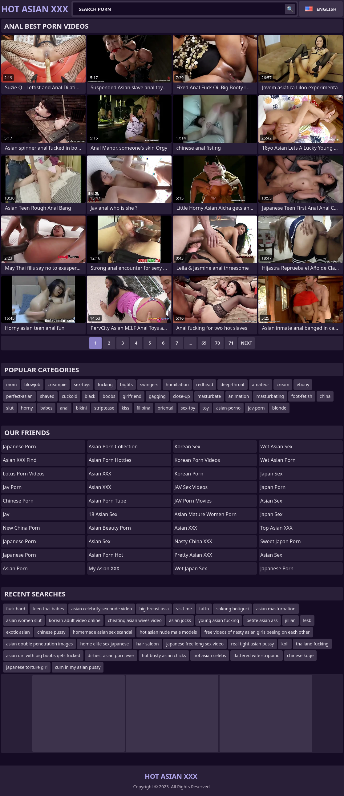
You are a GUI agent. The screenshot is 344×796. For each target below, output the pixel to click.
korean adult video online (74, 620)
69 (203, 343)
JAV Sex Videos (191, 487)
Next (246, 343)
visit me (184, 609)
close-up (181, 396)
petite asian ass (261, 620)
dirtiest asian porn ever (111, 655)
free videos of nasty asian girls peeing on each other (257, 632)
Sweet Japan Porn (280, 541)
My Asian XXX (104, 568)
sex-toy (188, 408)
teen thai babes (48, 609)
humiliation (177, 384)
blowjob (32, 384)
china (325, 396)
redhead (204, 384)
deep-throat (233, 384)
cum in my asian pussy (77, 667)
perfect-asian (19, 396)
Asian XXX (100, 473)
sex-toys (82, 384)
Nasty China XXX (193, 541)
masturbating (270, 396)
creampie (57, 384)
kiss (125, 408)
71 (231, 343)
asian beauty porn (110, 527)
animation (239, 396)
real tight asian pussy (252, 644)
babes (46, 408)
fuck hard (15, 609)
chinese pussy (51, 632)
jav (6, 514)
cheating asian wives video (135, 620)
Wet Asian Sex (276, 446)
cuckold (69, 396)
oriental (165, 408)
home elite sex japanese (104, 644)
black (90, 396)
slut (10, 408)
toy (206, 408)
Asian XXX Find (20, 460)
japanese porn (19, 555)
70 (217, 343)
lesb (307, 620)
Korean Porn (189, 473)
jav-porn (256, 408)
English (327, 9)
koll (284, 644)
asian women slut (24, 620)
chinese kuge (300, 655)
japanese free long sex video (195, 644)
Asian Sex (100, 541)
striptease (104, 408)
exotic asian (18, 632)
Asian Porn (15, 568)
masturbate (209, 396)
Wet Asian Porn (277, 460)
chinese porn (18, 500)
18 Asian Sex (103, 514)
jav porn (12, 487)
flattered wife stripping (256, 655)
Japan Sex (271, 473)
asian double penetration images (39, 644)
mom (11, 384)
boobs (109, 396)
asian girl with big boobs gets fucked (43, 655)
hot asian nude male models (168, 632)
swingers (149, 384)
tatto (204, 609)
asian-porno (228, 408)
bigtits (126, 384)
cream (283, 384)
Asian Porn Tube (107, 500)
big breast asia (154, 609)
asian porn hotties (110, 460)
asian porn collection (113, 446)
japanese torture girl (26, 667)
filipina (143, 408)
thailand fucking (312, 644)
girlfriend (132, 396)
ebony (303, 384)
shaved (47, 396)
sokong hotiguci (232, 609)
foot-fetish (301, 396)
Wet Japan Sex (191, 568)
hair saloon (147, 644)
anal (64, 408)
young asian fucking (218, 620)
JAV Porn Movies (193, 500)
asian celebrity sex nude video (101, 609)
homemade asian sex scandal (102, 632)
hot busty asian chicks (164, 655)
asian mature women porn (206, 514)
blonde (279, 408)
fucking (105, 384)
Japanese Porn (19, 446)
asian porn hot (106, 555)
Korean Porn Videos (197, 460)
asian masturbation (276, 609)
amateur (260, 384)
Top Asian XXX (276, 527)
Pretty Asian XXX (193, 555)
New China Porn (21, 527)
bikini (81, 408)
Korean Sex (187, 446)
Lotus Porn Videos (24, 473)
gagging (157, 396)
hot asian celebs (209, 655)
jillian (290, 620)
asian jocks (180, 620)
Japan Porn (272, 487)
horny (27, 408)
